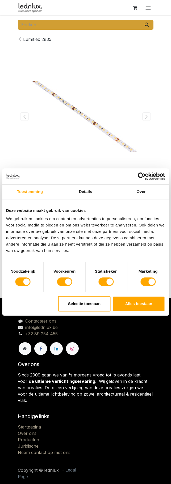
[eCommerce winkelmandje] (135, 7)
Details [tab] (85, 191)
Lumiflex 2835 (34, 39)
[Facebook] (40, 348)
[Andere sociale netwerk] (25, 348)
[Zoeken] (146, 25)
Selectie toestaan (84, 303)
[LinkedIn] (56, 348)
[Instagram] (72, 348)
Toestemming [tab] (30, 191)
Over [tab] (141, 191)
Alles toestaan (138, 303)
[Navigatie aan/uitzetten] (148, 7)
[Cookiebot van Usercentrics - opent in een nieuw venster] (141, 176)
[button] (24, 116)
